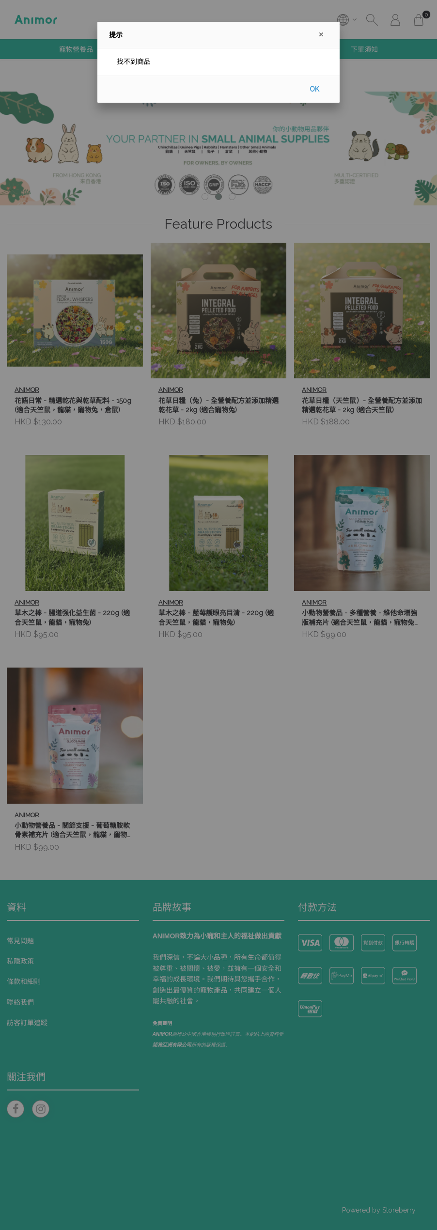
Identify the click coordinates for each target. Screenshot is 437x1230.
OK (314, 89)
